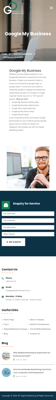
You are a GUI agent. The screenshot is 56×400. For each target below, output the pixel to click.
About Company (37, 319)
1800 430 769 (11, 281)
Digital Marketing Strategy (15, 329)
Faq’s (6, 324)
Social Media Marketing (40, 329)
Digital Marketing (23, 54)
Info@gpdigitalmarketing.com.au (18, 290)
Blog (6, 333)
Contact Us (35, 333)
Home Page (9, 319)
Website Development (39, 324)
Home (5, 54)
